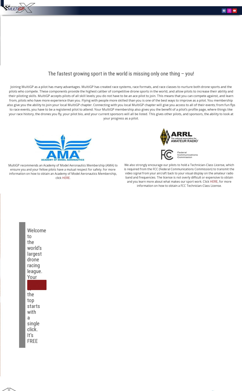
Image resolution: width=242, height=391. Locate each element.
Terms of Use (179, 369)
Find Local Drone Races (116, 369)
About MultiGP (28, 369)
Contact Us (141, 369)
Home (12, 369)
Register (218, 3)
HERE (66, 182)
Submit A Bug (159, 369)
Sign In (229, 3)
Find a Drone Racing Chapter (81, 369)
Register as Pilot (50, 369)
